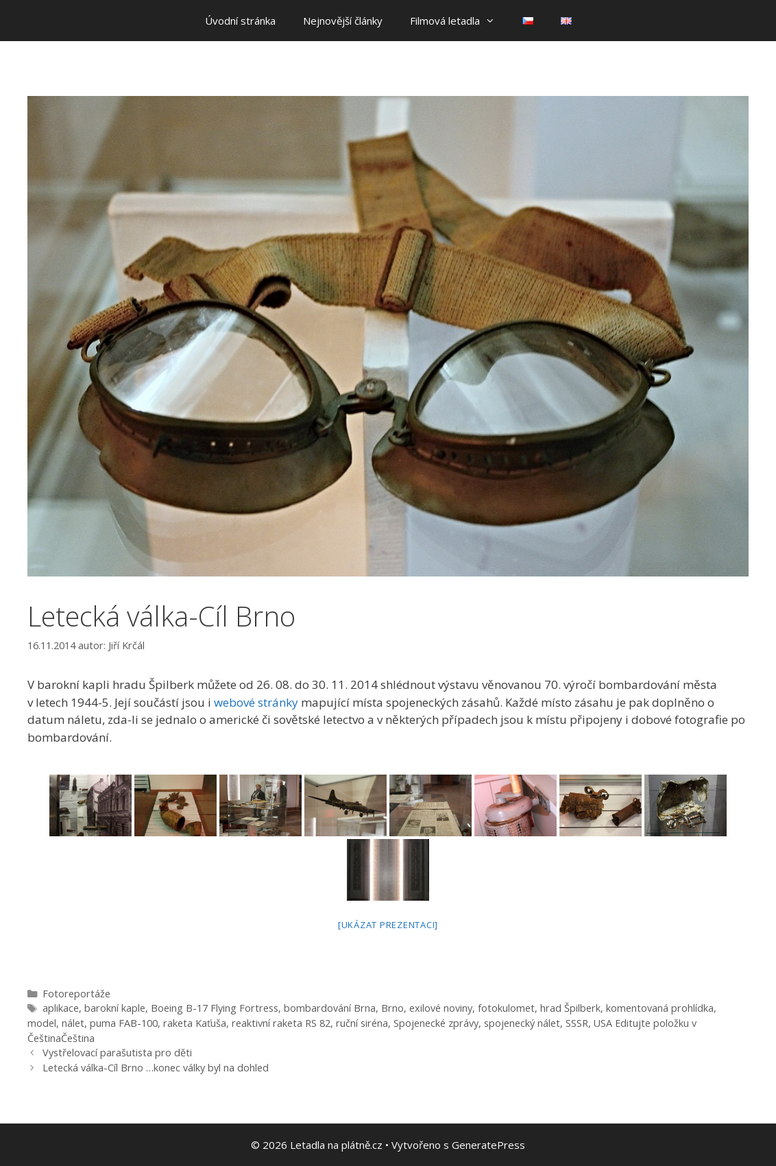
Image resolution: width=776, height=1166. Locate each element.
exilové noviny (440, 1008)
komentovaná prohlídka (660, 1008)
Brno (392, 1008)
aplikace (61, 1008)
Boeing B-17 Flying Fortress (214, 1008)
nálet (73, 1023)
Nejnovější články (343, 20)
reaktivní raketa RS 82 (281, 1023)
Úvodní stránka (240, 20)
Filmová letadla (459, 20)
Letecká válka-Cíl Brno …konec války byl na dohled (156, 1067)
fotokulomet (506, 1008)
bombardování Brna (330, 1008)
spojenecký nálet (522, 1023)
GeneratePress (488, 1145)
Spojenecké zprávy (435, 1023)
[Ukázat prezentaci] (388, 925)
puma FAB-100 (124, 1023)
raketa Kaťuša (194, 1023)
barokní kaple (114, 1008)
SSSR (577, 1023)
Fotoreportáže (76, 993)
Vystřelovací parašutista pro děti (117, 1052)
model (41, 1023)
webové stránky (256, 702)
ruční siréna (362, 1023)
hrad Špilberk (570, 1008)
